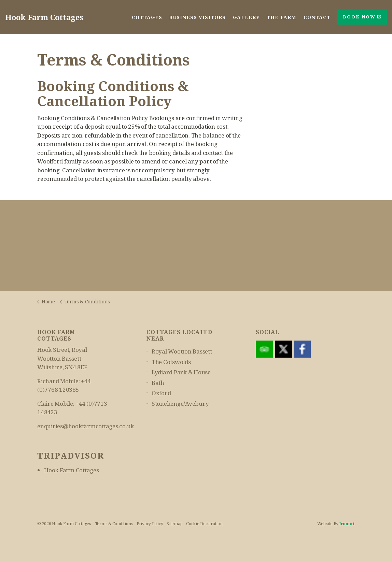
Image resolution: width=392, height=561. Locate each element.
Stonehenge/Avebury (180, 403)
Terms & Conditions (114, 524)
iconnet (347, 524)
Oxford (161, 393)
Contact (317, 17)
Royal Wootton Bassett (182, 351)
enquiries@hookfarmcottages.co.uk (85, 426)
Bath (158, 383)
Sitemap (174, 524)
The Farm (282, 17)
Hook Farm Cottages (71, 470)
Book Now (362, 17)
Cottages (147, 17)
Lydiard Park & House (181, 372)
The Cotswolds (171, 362)
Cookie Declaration (204, 524)
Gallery (246, 17)
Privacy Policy (150, 524)
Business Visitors (198, 17)
